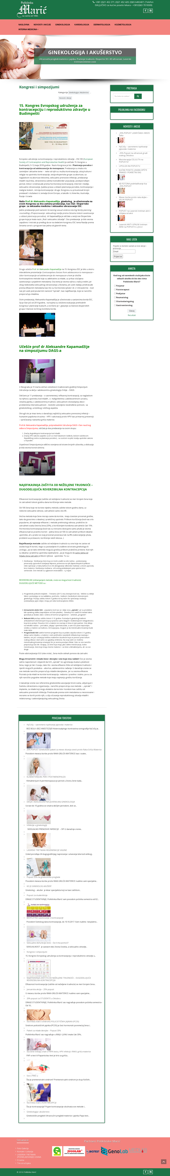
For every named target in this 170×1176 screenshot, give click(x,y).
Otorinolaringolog (125, 301)
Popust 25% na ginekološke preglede (43, 877)
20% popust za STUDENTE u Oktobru (44, 998)
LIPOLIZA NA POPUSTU (129, 166)
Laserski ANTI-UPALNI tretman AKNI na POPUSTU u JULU (133, 225)
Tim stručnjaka (24, 1163)
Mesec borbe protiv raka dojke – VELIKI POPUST (133, 198)
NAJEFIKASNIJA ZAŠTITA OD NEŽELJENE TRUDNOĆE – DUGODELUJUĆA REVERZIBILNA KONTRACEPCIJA (59, 979)
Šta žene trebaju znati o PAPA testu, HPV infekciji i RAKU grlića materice (59, 1051)
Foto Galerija (23, 1148)
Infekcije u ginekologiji (37, 825)
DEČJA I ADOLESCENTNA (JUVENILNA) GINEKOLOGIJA (51, 802)
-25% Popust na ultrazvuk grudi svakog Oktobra (133, 154)
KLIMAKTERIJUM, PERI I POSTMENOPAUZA (46, 777)
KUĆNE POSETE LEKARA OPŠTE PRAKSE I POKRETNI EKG (133, 171)
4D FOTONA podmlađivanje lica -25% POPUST (133, 184)
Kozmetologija (123, 25)
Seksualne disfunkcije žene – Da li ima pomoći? (48, 943)
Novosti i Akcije (42, 25)
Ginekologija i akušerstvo (38, 1112)
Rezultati (132, 315)
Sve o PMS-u (32, 1076)
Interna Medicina (29, 29)
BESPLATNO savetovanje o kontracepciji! (45, 918)
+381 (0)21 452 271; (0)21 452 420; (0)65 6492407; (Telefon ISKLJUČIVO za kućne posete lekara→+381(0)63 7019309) (124, 4)
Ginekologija (62, 25)
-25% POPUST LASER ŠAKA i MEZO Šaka (134, 134)
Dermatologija (102, 25)
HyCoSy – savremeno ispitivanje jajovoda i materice (49, 724)
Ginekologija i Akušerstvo (79, 92)
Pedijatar (120, 293)
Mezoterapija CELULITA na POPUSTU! (131, 160)
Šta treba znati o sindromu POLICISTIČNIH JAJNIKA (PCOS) (53, 1021)
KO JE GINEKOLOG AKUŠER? (39, 886)
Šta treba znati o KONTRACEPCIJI (41, 1102)
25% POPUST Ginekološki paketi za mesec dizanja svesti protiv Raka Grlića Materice (64, 749)
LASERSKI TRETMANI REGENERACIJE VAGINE (47, 850)
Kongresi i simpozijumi (37, 952)
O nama (20, 1160)
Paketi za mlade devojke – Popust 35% (44, 1030)
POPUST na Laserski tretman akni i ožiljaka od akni (134, 212)
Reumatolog (122, 297)
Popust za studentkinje (37, 895)
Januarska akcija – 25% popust (40, 989)
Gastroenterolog (124, 305)
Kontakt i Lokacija (25, 1151)
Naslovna (24, 25)
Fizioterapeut (122, 289)
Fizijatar (120, 285)
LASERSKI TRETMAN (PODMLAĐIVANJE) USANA (29, 1155)
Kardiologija (81, 25)
